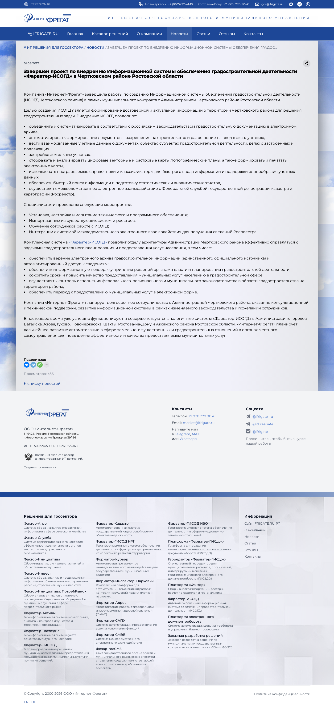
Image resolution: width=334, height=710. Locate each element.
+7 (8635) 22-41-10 (180, 4)
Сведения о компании (40, 467)
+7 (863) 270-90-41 (236, 4)
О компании (255, 530)
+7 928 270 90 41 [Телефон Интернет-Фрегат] (201, 416)
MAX (195, 434)
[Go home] (47, 412)
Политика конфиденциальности (282, 694)
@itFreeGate (262, 424)
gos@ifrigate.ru (272, 4)
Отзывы (251, 550)
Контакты (252, 556)
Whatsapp (188, 439)
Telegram (182, 434)
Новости (252, 537)
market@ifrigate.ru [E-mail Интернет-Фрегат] (198, 423)
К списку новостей (42, 383)
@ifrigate (260, 432)
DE (33, 702)
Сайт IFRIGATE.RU (262, 523)
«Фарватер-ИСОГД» (88, 242)
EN (26, 702)
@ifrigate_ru (262, 416)
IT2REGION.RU (41, 4)
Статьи (250, 543)
